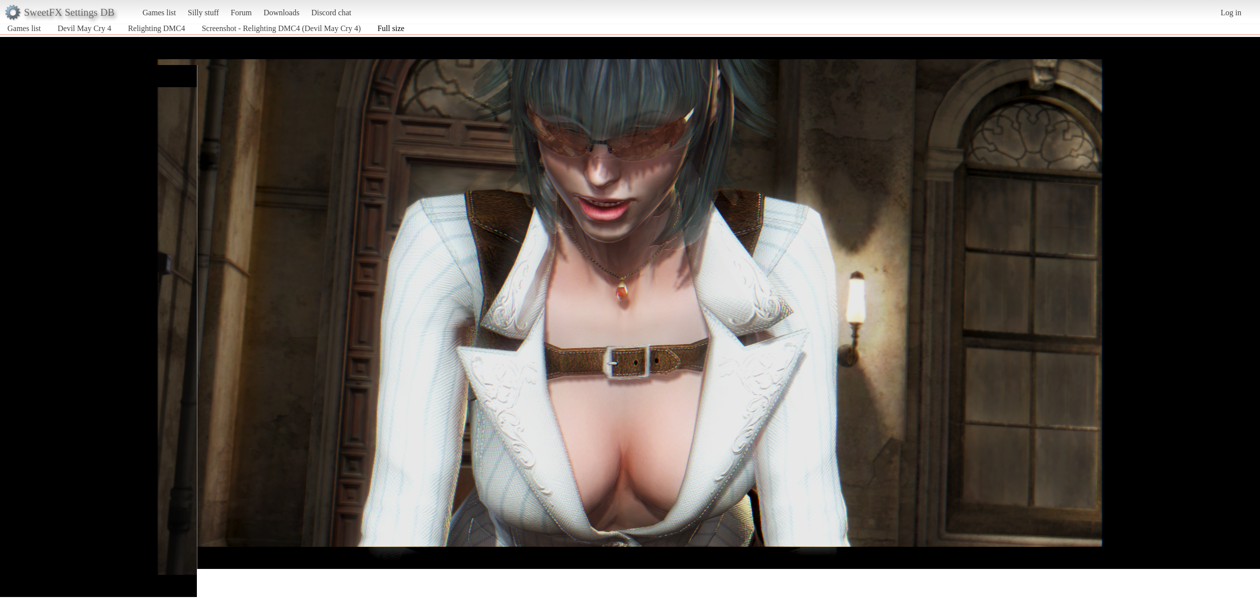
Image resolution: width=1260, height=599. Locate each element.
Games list (159, 12)
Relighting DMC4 (156, 28)
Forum (241, 12)
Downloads (281, 12)
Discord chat (331, 12)
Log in (1231, 12)
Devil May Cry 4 (84, 28)
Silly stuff (203, 12)
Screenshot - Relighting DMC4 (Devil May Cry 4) (281, 28)
